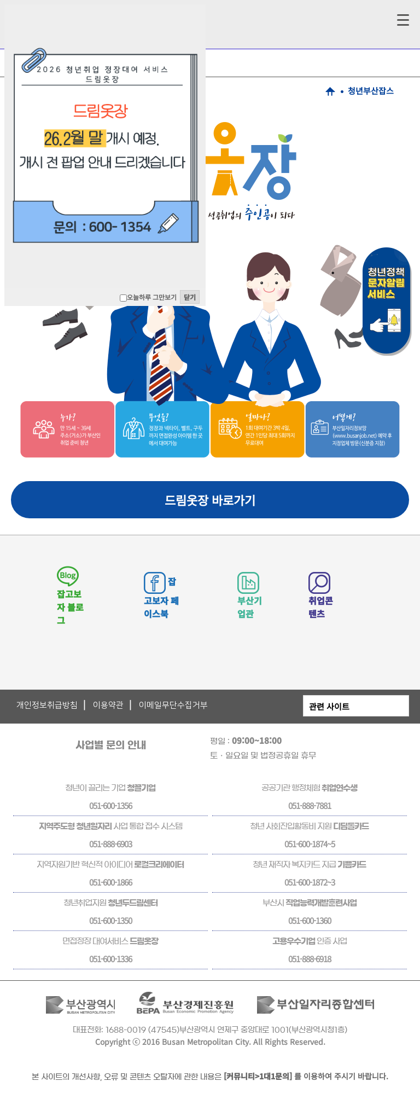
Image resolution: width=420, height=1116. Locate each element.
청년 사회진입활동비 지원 (309, 826)
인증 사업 (309, 941)
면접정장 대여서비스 (110, 941)
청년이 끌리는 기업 (110, 788)
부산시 (309, 903)
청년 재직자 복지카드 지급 (309, 864)
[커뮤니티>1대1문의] (258, 1076)
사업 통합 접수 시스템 (110, 826)
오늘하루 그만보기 (152, 297)
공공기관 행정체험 (309, 788)
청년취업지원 (110, 903)
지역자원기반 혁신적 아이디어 (110, 864)
